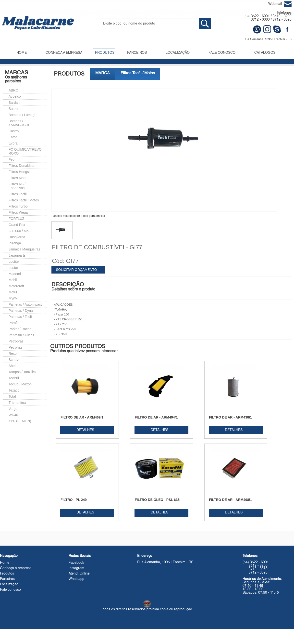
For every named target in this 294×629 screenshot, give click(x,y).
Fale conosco (10, 589)
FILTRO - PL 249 (74, 500)
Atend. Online (79, 573)
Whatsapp (76, 579)
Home (4, 562)
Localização (9, 584)
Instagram (76, 568)
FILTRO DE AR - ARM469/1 (82, 417)
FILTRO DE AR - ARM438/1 (230, 417)
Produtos (7, 573)
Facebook (76, 562)
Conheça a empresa (16, 568)
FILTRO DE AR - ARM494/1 (156, 417)
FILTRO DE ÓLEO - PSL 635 (157, 500)
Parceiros (7, 579)
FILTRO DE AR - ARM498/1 (230, 500)
